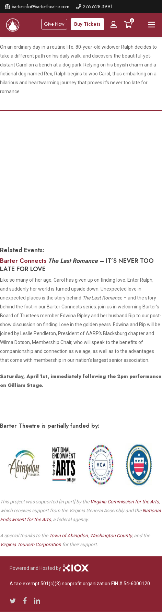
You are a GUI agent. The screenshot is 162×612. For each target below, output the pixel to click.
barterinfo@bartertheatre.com (40, 6)
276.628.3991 (98, 6)
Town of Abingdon (68, 535)
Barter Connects (23, 260)
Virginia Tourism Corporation (30, 544)
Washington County (111, 535)
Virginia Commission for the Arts (124, 501)
